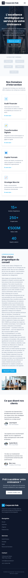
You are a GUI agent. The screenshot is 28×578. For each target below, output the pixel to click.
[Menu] (24, 3)
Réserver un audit (14, 41)
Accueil (3, 522)
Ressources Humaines (7, 546)
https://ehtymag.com (7, 293)
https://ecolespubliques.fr (8, 333)
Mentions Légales (14, 573)
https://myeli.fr (5, 348)
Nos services (14, 45)
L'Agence (4, 527)
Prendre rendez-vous (14, 492)
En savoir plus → (8, 115)
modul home (10, 360)
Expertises (4, 524)
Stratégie (4, 541)
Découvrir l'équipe (9, 371)
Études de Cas (5, 529)
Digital (3, 544)
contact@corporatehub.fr (8, 560)
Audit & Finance (5, 539)
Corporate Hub (10, 2)
